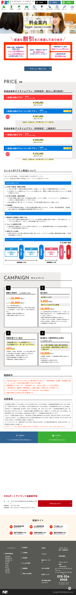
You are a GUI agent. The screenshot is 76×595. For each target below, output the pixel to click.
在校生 (72, 9)
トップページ (9, 549)
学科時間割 (60, 556)
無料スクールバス (44, 559)
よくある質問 (34, 9)
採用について (64, 9)
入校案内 (19, 9)
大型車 (6, 566)
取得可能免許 (9, 554)
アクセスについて (55, 505)
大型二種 (7, 573)
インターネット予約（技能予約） (64, 550)
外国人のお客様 (49, 9)
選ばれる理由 (26, 9)
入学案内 (25, 554)
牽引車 (6, 568)
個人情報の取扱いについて (46, 576)
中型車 (6, 564)
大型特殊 (7, 569)
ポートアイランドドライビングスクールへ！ (22, 3)
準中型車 (7, 562)
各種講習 (11, 9)
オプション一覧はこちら (38, 69)
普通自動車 (8, 557)
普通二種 (7, 571)
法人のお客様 (57, 9)
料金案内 (25, 549)
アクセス (42, 9)
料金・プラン (3, 9)
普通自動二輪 (8, 559)
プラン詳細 (66, 112)
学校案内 (25, 559)
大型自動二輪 (8, 560)
